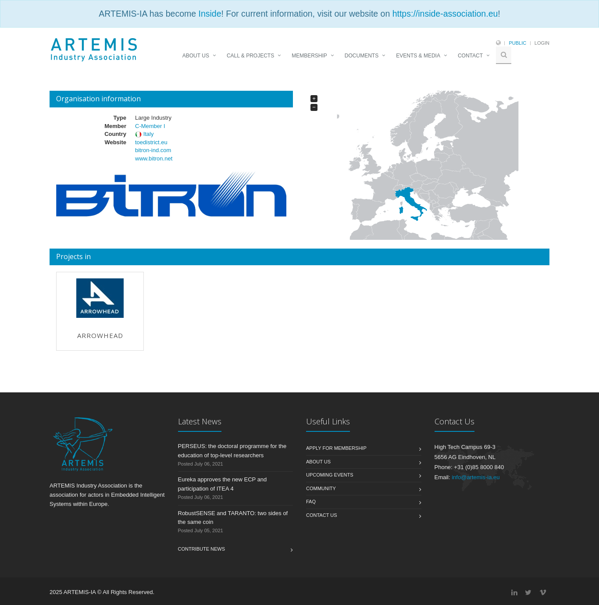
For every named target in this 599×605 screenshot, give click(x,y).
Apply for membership (336, 448)
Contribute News (201, 549)
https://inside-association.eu (445, 13)
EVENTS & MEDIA (418, 56)
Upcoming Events (329, 474)
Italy (148, 134)
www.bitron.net (153, 158)
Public (517, 43)
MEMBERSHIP (309, 56)
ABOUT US (195, 56)
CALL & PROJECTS (250, 56)
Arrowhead (100, 335)
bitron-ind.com (153, 150)
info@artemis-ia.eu (475, 477)
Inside (209, 13)
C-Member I (150, 126)
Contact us (321, 515)
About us (318, 461)
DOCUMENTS (361, 56)
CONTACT (470, 56)
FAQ (311, 501)
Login (542, 43)
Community (321, 488)
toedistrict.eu (151, 142)
